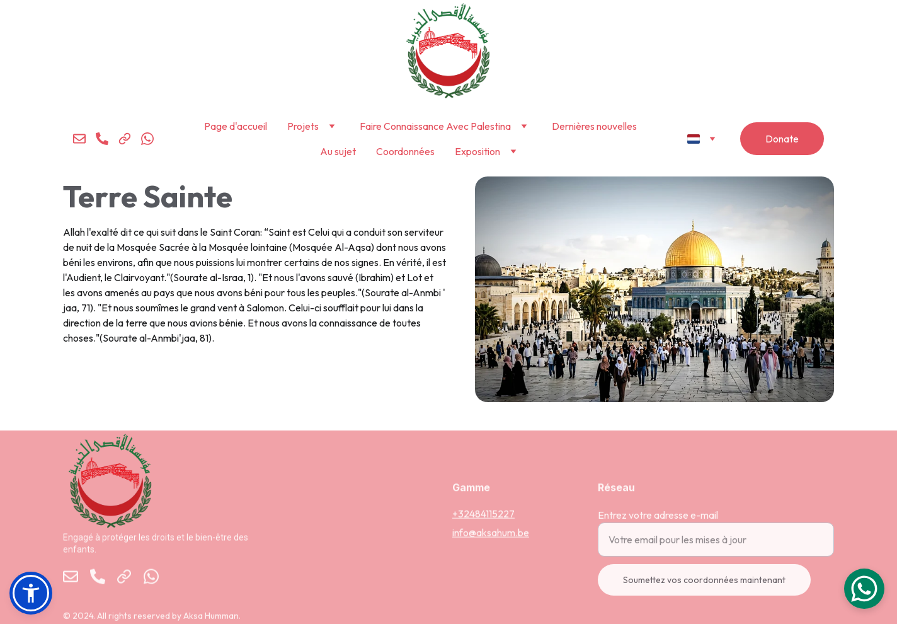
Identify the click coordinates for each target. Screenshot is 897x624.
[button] (31, 593)
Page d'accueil (235, 126)
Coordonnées (405, 151)
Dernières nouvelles (594, 126)
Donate (782, 138)
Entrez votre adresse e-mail (658, 520)
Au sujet (338, 151)
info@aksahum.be (490, 533)
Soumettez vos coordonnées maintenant (704, 585)
